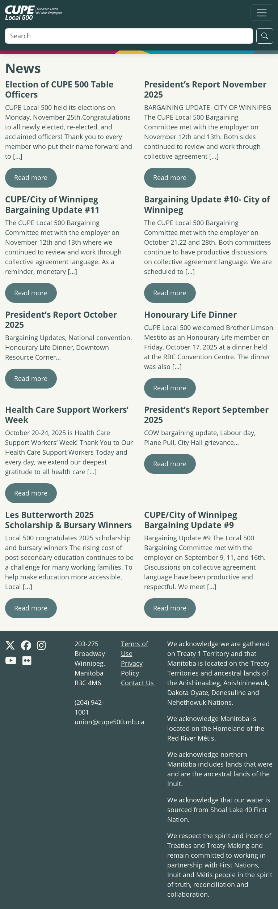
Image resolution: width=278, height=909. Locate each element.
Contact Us (137, 682)
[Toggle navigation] (261, 12)
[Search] (129, 36)
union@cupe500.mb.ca (109, 721)
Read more (30, 177)
